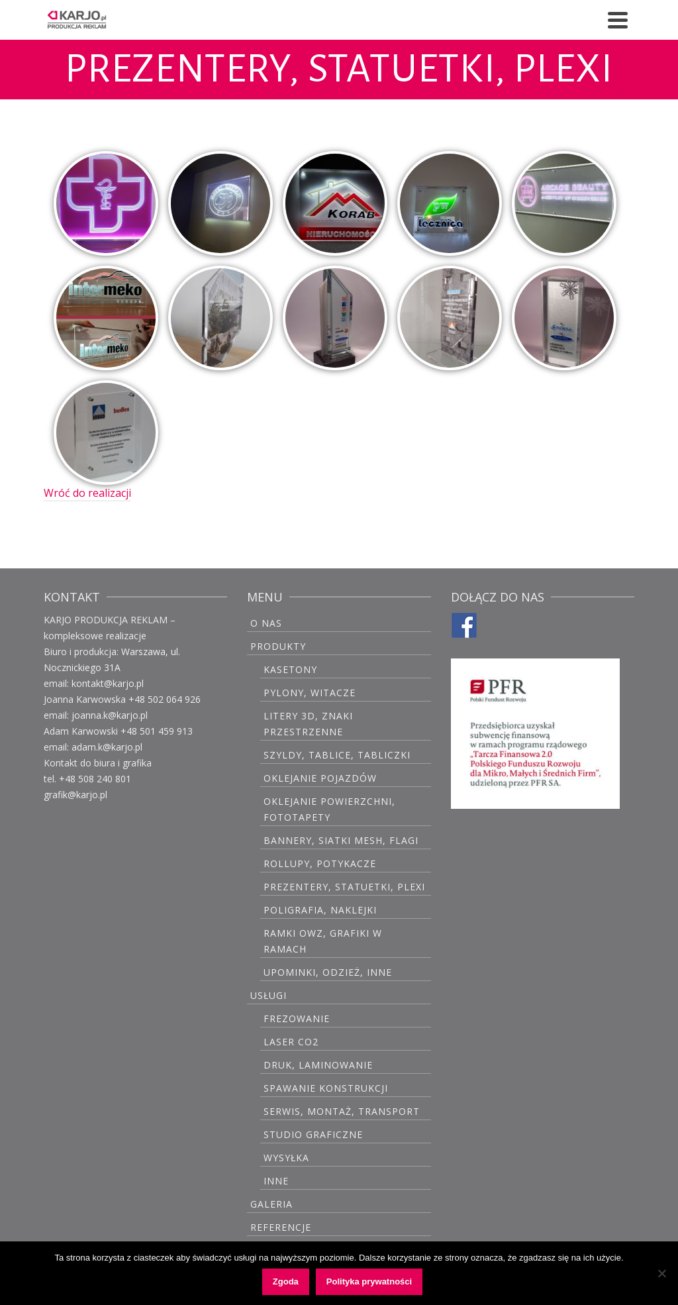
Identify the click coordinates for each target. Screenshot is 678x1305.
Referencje (280, 1227)
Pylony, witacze (310, 692)
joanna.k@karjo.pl (110, 715)
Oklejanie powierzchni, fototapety (329, 809)
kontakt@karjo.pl (108, 683)
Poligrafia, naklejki (320, 910)
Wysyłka (286, 1157)
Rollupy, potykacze (320, 863)
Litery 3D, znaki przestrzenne (308, 723)
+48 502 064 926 (164, 699)
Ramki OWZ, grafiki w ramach (323, 941)
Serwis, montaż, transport (342, 1111)
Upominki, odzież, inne (328, 972)
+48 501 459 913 (157, 731)
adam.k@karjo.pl (107, 747)
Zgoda (286, 1281)
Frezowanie (297, 1018)
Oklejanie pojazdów (320, 778)
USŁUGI (268, 995)
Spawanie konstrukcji (326, 1088)
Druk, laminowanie (318, 1065)
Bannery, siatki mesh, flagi (341, 840)
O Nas (266, 623)
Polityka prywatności (369, 1281)
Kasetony (290, 669)
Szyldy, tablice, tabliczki (337, 755)
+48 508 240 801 (95, 778)
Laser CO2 (291, 1041)
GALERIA (271, 1204)
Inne (276, 1180)
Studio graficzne (313, 1134)
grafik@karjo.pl (75, 794)
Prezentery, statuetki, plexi (344, 886)
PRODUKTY (278, 646)
